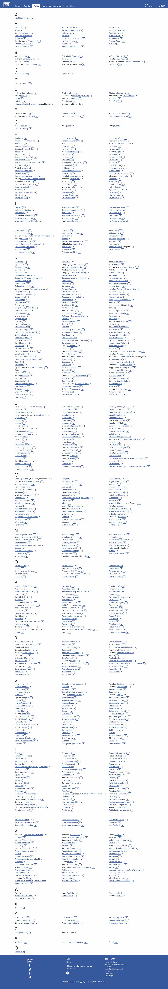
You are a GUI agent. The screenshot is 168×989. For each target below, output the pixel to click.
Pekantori (113, 594)
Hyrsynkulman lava (116, 189)
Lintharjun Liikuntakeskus (131, 439)
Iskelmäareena (115, 218)
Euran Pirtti (113, 101)
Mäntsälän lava (21, 519)
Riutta (72, 661)
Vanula (17, 853)
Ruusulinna (66, 671)
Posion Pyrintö (115, 616)
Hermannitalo (67, 165)
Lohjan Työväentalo (116, 450)
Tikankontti (74, 783)
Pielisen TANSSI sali (69, 602)
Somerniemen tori (116, 724)
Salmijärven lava (21, 692)
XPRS (22, 908)
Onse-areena (114, 568)
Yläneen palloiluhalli (117, 920)
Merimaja (72, 492)
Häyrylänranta (114, 195)
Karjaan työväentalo (23, 286)
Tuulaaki (25, 802)
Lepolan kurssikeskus (70, 434)
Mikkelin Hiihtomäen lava (119, 503)
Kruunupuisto (28, 356)
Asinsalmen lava (68, 41)
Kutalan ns (66, 378)
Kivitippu (26, 329)
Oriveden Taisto (21, 574)
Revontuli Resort (78, 655)
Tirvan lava (19, 785)
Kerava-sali (66, 308)
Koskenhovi (19, 346)
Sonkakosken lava (116, 727)
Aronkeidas (32, 41)
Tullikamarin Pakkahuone (25, 794)
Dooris (25, 83)
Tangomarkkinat (68, 764)
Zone (72, 932)
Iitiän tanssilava (115, 210)
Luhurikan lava (115, 455)
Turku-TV (112, 796)
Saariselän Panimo (124, 684)
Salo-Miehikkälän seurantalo (73, 692)
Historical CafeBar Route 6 (119, 173)
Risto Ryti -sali (67, 658)
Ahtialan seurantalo (69, 27)
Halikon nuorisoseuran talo (120, 143)
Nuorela (112, 550)
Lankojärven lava (115, 415)
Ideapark (18, 207)
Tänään (18, 6)
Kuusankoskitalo (115, 383)
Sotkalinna (19, 730)
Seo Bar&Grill (20, 711)
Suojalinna (19, 735)
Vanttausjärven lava (117, 851)
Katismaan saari (68, 291)
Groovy (25, 128)
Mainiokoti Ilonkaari (32, 481)
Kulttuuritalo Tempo (36, 367)
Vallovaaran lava (68, 843)
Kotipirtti (74, 351)
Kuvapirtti (113, 386)
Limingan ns (67, 439)
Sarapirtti (18, 700)
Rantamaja (29, 650)
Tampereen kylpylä (69, 761)
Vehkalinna (113, 856)
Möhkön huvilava (69, 525)
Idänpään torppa (68, 207)
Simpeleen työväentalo (118, 716)
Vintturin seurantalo (23, 870)
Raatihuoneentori (116, 642)
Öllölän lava (19, 952)
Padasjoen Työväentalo (24, 586)
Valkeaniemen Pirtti (22, 843)
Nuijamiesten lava (69, 548)
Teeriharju (113, 777)
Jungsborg (113, 241)
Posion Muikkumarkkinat (72, 616)
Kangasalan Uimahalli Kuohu (26, 278)
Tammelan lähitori (22, 761)
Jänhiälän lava (20, 249)
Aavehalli (18, 27)
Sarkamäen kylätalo (69, 700)
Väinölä (26, 878)
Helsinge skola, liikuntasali (72, 162)
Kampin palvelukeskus (23, 275)
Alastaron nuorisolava (23, 36)
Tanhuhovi (113, 764)
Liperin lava (19, 442)
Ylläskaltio (71, 920)
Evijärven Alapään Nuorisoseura (27, 104)
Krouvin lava (67, 354)
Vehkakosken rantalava (71, 856)
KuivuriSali (19, 362)
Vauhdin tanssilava (22, 856)
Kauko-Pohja (20, 299)
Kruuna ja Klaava (123, 354)
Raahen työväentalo (23, 642)
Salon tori (113, 692)
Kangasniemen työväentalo (73, 278)
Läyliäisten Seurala (22, 469)
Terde (17, 780)
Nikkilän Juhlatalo (69, 542)
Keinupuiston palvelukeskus (120, 299)
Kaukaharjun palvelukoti (71, 297)
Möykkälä (112, 525)
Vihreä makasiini (115, 862)
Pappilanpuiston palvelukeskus (74, 591)
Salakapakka (122, 686)
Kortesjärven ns (68, 343)
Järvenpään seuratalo (23, 252)
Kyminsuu (123, 389)
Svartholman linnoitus (23, 738)
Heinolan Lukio (115, 157)
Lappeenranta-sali (116, 417)
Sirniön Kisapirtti (68, 719)
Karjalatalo (66, 286)
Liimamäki (19, 439)
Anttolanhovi (114, 38)
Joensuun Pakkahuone (71, 233)
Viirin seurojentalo (116, 864)
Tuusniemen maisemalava (119, 802)
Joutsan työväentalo (117, 238)
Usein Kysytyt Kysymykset (114, 969)
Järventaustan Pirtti (69, 252)
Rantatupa (66, 650)
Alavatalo (65, 36)
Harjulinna (66, 154)
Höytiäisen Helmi (68, 198)
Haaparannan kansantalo (25, 141)
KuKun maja (19, 365)
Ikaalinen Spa (20, 213)
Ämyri (111, 942)
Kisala (125, 321)
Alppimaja (19, 38)
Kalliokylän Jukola (116, 270)
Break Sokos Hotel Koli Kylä (133, 61)
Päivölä (65, 632)
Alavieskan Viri (114, 36)
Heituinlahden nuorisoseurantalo (28, 162)
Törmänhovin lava (22, 810)
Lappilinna (19, 420)
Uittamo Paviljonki (22, 819)
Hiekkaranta (25, 168)
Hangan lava (114, 149)
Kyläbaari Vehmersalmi (71, 389)
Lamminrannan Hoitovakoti (120, 412)
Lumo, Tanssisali (68, 458)
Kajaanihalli (19, 264)
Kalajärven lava (21, 267)
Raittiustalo (66, 644)
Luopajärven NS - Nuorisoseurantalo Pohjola (127, 458)
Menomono (27, 489)
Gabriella (23, 126)
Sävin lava (18, 743)
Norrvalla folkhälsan (117, 545)
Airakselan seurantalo (70, 30)
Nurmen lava (67, 553)
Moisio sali (19, 506)
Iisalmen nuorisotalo (117, 207)
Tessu (122, 780)
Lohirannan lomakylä (117, 447)
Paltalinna (19, 589)
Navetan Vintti (67, 540)
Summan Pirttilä (21, 733)
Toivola (64, 785)
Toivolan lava (114, 785)
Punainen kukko (28, 627)
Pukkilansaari (114, 624)
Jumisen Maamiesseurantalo (73, 241)
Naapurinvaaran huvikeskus (26, 537)
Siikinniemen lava (69, 716)
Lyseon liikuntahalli (22, 464)
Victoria (70, 862)
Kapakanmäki (20, 283)
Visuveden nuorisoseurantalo (120, 870)
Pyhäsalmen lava (115, 629)
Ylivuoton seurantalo (23, 920)
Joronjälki (24, 238)
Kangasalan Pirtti (115, 275)
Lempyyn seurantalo (117, 431)
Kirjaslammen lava (69, 321)
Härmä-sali (19, 195)
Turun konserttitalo (33, 799)
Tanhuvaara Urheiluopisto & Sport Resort (31, 767)
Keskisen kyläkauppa (117, 310)
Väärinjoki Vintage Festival (119, 881)
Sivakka (65, 722)
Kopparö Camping (124, 340)
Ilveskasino (113, 215)
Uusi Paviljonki (115, 825)
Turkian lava (66, 796)
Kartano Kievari (115, 286)
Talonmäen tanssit (69, 758)
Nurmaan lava (20, 553)
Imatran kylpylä (68, 218)
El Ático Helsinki (68, 93)
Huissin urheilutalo (22, 187)
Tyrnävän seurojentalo (118, 804)
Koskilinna (66, 348)
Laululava (112, 423)
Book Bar (68, 61)
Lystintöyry (66, 464)
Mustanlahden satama (118, 508)
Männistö (65, 516)
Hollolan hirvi (75, 179)
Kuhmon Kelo (123, 356)
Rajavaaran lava (115, 644)
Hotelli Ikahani (67, 184)
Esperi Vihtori (67, 101)
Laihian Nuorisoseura (70, 407)
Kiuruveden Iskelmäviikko (119, 327)
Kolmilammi (66, 335)
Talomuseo (19, 758)
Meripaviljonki (29, 495)
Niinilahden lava (21, 542)
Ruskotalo (113, 669)
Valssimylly (19, 845)
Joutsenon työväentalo (24, 241)
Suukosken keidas (116, 735)
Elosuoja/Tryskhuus (80, 96)
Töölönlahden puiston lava (119, 810)
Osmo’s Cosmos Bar (78, 574)
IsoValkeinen (72, 221)
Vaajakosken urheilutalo (33, 835)
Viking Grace (23, 867)
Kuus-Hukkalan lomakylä (24, 383)
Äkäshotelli (19, 942)
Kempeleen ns (114, 305)
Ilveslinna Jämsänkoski (24, 218)
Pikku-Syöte (119, 602)
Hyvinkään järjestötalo (23, 192)
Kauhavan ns (20, 297)
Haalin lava (19, 138)
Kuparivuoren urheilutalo (119, 373)
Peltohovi (24, 597)
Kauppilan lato (67, 299)
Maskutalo (66, 487)
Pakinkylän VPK (115, 586)
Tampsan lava (20, 764)
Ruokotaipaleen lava (23, 669)
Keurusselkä (72, 313)
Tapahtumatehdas (69, 772)
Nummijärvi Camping (70, 550)
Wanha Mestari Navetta (24, 895)
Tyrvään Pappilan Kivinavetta (34, 807)
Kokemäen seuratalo (70, 332)
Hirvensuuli (66, 173)
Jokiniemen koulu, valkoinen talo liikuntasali (32, 236)
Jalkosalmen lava (21, 230)
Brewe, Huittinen (30, 64)
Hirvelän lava (20, 173)
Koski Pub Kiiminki (22, 348)
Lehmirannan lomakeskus (119, 426)
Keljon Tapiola (20, 302)
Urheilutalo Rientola (70, 822)
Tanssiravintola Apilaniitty (72, 769)
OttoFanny (113, 574)
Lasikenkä (123, 420)
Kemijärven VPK (68, 305)
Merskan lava (67, 495)
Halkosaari (66, 146)
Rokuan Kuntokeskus (28, 663)
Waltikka (70, 893)
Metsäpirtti (113, 500)
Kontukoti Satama (69, 337)
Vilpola (111, 867)
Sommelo (24, 727)
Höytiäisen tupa (115, 198)
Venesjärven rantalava (71, 859)
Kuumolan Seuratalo (117, 378)
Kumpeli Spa (72, 367)
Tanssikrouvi (114, 767)
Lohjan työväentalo (22, 453)
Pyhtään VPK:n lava (22, 629)
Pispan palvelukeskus (70, 608)
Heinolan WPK (67, 160)
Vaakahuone (75, 835)
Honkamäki (66, 181)
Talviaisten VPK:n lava (117, 758)
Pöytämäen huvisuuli (117, 632)
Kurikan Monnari (80, 375)
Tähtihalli (65, 807)
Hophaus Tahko (28, 184)
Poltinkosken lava (116, 613)
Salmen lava (66, 689)
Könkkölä (18, 397)
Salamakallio (20, 689)
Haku (72, 6)
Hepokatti (113, 162)
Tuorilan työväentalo (23, 796)
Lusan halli (66, 461)
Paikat (36, 6)
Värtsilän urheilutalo (117, 878)
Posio (22, 616)
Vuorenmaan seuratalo (71, 875)
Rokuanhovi (80, 663)
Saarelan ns (19, 684)
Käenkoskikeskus (21, 394)
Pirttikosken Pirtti (21, 608)
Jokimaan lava (114, 233)
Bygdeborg (113, 64)
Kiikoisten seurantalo (117, 313)
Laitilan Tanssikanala (70, 412)
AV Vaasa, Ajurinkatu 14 (71, 46)
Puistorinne (66, 624)
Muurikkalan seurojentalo (72, 511)
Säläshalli (65, 741)
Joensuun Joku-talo (22, 233)
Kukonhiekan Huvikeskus (119, 362)
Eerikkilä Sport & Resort (24, 93)
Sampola (25, 697)
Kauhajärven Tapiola (117, 294)
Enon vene (74, 98)
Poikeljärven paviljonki (24, 613)
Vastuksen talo (115, 853)
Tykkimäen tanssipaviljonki (25, 804)
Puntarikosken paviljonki (71, 627)
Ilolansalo (30, 215)
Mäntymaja (19, 522)
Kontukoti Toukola (116, 337)
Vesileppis (19, 862)
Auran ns (112, 44)
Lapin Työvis (66, 417)
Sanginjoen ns (67, 697)
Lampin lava (66, 415)
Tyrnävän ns (66, 804)
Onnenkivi (74, 568)
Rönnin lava (66, 674)
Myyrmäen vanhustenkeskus (26, 516)
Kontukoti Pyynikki (22, 337)
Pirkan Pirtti (113, 605)
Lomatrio (73, 455)
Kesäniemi (22, 313)
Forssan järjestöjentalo (71, 116)
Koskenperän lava (116, 346)
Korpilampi (24, 343)
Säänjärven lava (115, 743)
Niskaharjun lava (115, 542)
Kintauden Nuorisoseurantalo (74, 316)
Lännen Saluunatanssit (71, 466)
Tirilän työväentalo (116, 783)
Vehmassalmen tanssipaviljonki (27, 859)
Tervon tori (66, 780)
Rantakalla (71, 647)
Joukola (65, 238)
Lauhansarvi (67, 423)
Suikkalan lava (114, 730)
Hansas (17, 151)
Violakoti (65, 870)
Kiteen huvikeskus (22, 327)
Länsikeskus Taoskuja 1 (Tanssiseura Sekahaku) (128, 466)
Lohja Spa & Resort (22, 450)
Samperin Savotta (74, 695)
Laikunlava (19, 409)
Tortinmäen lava (68, 788)
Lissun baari (66, 442)
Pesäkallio (19, 600)
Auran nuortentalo (22, 46)
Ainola (17, 30)
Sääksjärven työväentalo (71, 743)
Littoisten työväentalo (23, 447)
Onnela (17, 568)
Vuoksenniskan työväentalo (26, 875)
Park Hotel (19, 594)
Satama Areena (21, 703)
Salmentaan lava (115, 689)
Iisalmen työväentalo (23, 210)
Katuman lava (114, 291)
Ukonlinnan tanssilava (70, 819)
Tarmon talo (66, 775)
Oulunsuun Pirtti (68, 576)
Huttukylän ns (114, 187)
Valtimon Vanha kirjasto (118, 845)
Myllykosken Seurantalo (118, 511)
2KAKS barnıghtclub (23, 18)
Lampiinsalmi (41, 415)
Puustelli (118, 627)
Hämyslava (113, 192)
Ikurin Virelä (66, 213)
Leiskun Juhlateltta (22, 431)
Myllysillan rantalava (117, 514)
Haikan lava (19, 143)
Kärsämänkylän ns (69, 394)
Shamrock (26, 716)
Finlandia (69, 113)
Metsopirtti (113, 498)
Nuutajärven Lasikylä (78, 556)
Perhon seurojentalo (70, 597)
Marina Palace (73, 484)
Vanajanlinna (27, 848)
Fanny (27, 113)
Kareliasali (66, 283)
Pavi (72, 594)
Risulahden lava (115, 658)
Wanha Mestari (115, 893)
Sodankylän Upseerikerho (25, 724)
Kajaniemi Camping (77, 264)
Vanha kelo (74, 848)
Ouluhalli (18, 576)
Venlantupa (113, 859)
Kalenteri (27, 6)
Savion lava (113, 705)
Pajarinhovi (66, 586)
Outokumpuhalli (115, 576)
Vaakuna (118, 835)
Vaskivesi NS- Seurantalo (71, 853)
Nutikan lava (20, 556)
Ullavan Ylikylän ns (116, 819)
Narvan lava (113, 537)
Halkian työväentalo (23, 146)
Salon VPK (19, 695)
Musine (120, 506)
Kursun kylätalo (115, 375)
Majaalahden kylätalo (117, 481)
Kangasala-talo (68, 275)
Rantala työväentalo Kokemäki (121, 647)
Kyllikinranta (20, 389)
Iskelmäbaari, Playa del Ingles (26, 221)
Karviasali (34, 289)
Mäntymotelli (67, 522)
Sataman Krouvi (68, 703)
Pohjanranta (78, 610)
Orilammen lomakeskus (24, 571)
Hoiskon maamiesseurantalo (26, 176)
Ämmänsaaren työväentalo (72, 942)
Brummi (78, 64)
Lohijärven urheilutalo (70, 447)
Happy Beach (72, 151)
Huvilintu (18, 189)
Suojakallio (66, 733)
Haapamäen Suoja (116, 138)
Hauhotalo (113, 154)
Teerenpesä (74, 777)
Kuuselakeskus (20, 386)
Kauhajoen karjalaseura (24, 294)
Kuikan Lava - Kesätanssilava (26, 359)
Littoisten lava (114, 445)
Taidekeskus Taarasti (23, 756)
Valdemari (26, 840)
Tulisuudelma (122, 791)
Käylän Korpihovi (115, 394)
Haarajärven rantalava (118, 141)
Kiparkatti (113, 316)
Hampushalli (67, 149)
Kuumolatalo (20, 381)
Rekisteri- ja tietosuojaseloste (115, 964)
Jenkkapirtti (113, 230)
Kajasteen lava (114, 264)
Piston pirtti (19, 610)
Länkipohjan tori (21, 466)
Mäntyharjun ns (115, 519)
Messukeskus (20, 498)
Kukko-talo (66, 362)
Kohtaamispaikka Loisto (71, 329)
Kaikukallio (66, 262)
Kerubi (72, 310)
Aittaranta (26, 33)
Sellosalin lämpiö (115, 708)
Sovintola (65, 730)
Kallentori (18, 270)
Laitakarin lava (67, 409)
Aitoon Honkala (115, 30)
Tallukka (118, 756)
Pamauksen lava (68, 589)
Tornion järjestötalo (22, 788)
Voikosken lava (20, 872)
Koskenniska (72, 346)
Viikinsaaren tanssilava (24, 864)
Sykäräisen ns (67, 738)
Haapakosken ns (68, 138)
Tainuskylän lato (68, 756)
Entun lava (113, 98)
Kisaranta (112, 324)
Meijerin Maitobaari (117, 487)
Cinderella (24, 74)
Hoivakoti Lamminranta (71, 176)
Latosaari (18, 423)
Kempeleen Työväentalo (24, 308)
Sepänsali (65, 711)
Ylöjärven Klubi (28, 923)
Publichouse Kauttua (32, 621)
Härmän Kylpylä (68, 195)
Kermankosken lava (22, 310)
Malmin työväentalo (23, 484)
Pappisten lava (115, 591)
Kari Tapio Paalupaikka (118, 283)
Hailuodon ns (67, 143)
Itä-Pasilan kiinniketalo (118, 221)
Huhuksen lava (115, 184)
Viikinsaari (74, 864)
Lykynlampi (113, 461)
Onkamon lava (20, 566)
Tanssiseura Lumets (22, 772)
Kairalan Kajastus (116, 262)
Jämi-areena (66, 247)
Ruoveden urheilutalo (70, 669)
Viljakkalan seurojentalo (81, 867)
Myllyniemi (66, 514)
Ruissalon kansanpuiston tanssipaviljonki (125, 663)
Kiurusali (65, 327)
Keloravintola (20, 305)
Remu (24, 655)
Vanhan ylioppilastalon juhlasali (121, 848)
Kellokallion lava (68, 302)
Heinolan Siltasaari (22, 160)
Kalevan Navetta (128, 267)
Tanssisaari (113, 769)
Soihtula (65, 724)
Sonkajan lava (67, 727)
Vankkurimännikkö (69, 851)
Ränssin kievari (21, 674)
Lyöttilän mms (114, 464)
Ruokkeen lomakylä (69, 666)
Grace (116, 126)
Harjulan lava (20, 154)
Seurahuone (25, 714)
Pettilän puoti (67, 600)
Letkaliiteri (113, 434)
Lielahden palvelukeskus (71, 436)
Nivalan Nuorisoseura (23, 545)
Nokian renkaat (68, 545)
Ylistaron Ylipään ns (116, 917)
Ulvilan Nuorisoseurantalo (25, 822)
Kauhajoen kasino (69, 294)
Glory (69, 126)
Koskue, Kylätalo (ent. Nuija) (26, 351)
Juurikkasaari (74, 244)
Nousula (18, 548)
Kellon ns (112, 302)
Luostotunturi (25, 461)
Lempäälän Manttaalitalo (25, 434)
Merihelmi (19, 492)
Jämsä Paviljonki (115, 247)
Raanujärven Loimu (69, 642)
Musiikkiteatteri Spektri (71, 506)
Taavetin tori (67, 753)
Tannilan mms (67, 767)
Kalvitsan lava (114, 272)
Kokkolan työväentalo (117, 332)
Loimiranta (121, 453)
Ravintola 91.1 (28, 652)
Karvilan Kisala (67, 289)
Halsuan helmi (28, 149)
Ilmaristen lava (115, 213)
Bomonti (25, 61)
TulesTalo (65, 791)
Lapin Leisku (20, 417)
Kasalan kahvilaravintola (126, 289)
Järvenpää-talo (115, 249)
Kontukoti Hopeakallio (118, 335)
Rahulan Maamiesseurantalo (26, 644)
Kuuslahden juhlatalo (70, 386)
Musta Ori (74, 508)
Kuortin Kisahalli (68, 373)
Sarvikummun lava (116, 700)
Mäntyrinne (19, 525)
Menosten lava (68, 489)
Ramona (28, 647)
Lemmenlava (67, 431)
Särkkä (111, 741)
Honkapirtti (113, 181)
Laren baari (66, 420)
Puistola (112, 621)
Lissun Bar (113, 442)
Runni (25, 666)
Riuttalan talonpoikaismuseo (120, 661)
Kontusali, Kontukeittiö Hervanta (75, 340)
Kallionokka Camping (77, 272)
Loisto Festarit (20, 455)
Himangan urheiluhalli (23, 170)
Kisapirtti (65, 324)
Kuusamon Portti (82, 383)
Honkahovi (113, 179)
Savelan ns (66, 705)
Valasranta (113, 837)
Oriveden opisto (115, 571)
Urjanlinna (113, 822)
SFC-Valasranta (118, 714)
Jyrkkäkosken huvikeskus (24, 247)
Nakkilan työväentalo (70, 537)
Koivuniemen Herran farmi (25, 332)
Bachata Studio (21, 56)
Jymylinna (113, 244)
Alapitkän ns (114, 33)
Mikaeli (64, 503)
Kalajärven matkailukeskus (72, 267)
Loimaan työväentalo (70, 453)
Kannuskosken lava (22, 281)
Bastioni (65, 59)
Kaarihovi (18, 262)
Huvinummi (66, 189)
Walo (17, 893)
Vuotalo (112, 875)
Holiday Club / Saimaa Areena (32, 179)
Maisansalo (69, 481)
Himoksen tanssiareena (71, 170)
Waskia (119, 895)
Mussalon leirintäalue (23, 508)
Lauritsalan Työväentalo (71, 426)
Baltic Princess (73, 56)
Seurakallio (66, 714)
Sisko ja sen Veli (118, 719)
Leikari (70, 428)
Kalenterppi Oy (79, 982)
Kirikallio (65, 319)
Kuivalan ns (66, 359)
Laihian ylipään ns (116, 407)
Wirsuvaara (27, 898)
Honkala (29, 181)
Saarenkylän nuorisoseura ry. (73, 684)
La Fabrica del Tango (32, 407)
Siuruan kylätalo (21, 722)
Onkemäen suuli (115, 566)
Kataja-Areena (20, 291)
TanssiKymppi (20, 769)
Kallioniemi (19, 272)
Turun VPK (113, 799)
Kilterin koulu (20, 316)
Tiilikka (25, 783)
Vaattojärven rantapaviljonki (73, 837)
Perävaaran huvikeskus (118, 597)
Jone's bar (66, 236)
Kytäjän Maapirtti (21, 392)
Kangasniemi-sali (115, 278)
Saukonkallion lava (116, 703)
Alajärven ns (67, 33)
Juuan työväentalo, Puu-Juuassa (27, 244)
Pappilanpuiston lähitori (24, 591)
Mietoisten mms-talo (23, 503)
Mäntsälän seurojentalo (71, 519)
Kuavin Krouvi (75, 356)
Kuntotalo (18, 370)
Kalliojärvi (76, 270)
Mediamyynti (109, 976)
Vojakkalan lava (68, 872)
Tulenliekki (19, 791)
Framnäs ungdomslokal (118, 116)
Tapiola (17, 775)
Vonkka (119, 872)
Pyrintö (17, 632)
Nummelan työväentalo (24, 550)
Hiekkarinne (66, 168)
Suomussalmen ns (69, 735)
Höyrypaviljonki (21, 198)
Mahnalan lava (115, 479)
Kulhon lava (66, 365)
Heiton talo (113, 160)
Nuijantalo (113, 548)
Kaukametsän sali (116, 297)
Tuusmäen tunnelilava (70, 802)
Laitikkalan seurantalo (118, 409)
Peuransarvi (113, 600)
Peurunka (30, 602)
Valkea (76, 840)
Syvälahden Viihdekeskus (25, 741)
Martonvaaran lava (22, 487)
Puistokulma (67, 621)
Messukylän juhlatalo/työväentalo (75, 498)
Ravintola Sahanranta (70, 652)
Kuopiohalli (66, 370)
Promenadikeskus (69, 618)
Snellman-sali (114, 722)
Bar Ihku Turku (29, 59)
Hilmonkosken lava (116, 168)
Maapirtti (65, 479)
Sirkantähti (24, 719)
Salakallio (65, 686)
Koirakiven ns (114, 329)
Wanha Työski (67, 895)
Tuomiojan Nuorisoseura (92, 794)
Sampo (120, 695)
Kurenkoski (24, 375)
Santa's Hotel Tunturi (117, 697)
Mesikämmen (120, 495)
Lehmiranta (29, 428)
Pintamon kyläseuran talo (25, 605)
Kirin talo (18, 321)
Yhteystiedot (109, 973)
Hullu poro (75, 187)
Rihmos (112, 655)
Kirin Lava (113, 319)
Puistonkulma (20, 624)
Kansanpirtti (67, 281)
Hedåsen (65, 157)
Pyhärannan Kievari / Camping (82, 629)
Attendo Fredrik (115, 41)
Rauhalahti (124, 650)
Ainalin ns (113, 27)
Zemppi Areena (21, 932)
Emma (17, 98)
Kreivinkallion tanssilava (131, 351)
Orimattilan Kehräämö (71, 571)
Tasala (118, 775)
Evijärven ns (66, 104)
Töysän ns (66, 810)
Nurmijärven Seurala (117, 553)
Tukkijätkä (121, 788)
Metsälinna (19, 500)
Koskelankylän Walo (117, 343)
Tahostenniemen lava (117, 753)
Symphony (116, 738)
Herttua (118, 165)
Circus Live (66, 74)
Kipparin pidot (20, 319)
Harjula (118, 151)
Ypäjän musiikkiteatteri (71, 923)
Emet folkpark (128, 96)
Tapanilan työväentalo (117, 772)
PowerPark (19, 618)
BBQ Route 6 (122, 59)
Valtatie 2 (65, 845)
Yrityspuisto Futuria (116, 923)
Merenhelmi (114, 489)
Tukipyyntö (69, 962)
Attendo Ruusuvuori (23, 44)
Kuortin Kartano (21, 373)
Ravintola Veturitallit (125, 652)
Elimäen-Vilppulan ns (117, 93)
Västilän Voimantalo (70, 881)
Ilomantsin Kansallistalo (71, 215)
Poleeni (78, 613)
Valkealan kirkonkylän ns (119, 840)
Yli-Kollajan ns (20, 917)
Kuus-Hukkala (122, 381)
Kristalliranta (20, 354)
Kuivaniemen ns (115, 359)
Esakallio (18, 101)
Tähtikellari (121, 807)
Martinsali (113, 484)
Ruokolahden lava (116, 666)
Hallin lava (113, 146)
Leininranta (116, 428)
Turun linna (66, 799)
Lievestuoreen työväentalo (119, 436)
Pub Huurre (113, 618)
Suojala (112, 733)
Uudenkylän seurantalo (24, 825)
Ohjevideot (109, 967)
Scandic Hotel (20, 708)
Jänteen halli (67, 249)
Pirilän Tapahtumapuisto (71, 605)
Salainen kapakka (21, 686)
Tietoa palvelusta (111, 962)
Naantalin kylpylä (69, 534)
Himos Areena (114, 170)
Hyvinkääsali (67, 192)
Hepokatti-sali (20, 165)
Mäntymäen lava (115, 522)
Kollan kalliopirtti (21, 335)
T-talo (17, 753)
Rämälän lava (114, 671)
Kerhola (112, 308)
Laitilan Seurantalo (22, 412)
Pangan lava (114, 589)
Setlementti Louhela (117, 711)
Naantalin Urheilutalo (117, 534)
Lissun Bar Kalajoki (22, 445)
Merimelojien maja (116, 492)
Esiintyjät (57, 6)
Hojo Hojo (124, 176)
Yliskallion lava (67, 917)
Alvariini (78, 38)
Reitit (65, 6)
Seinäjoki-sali (67, 708)
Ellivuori (23, 96)
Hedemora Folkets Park (24, 157)
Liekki (24, 436)
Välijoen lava (67, 878)
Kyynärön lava (67, 392)
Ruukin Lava (19, 671)
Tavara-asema (20, 777)
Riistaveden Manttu (22, 658)
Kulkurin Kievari (126, 365)
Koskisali (112, 348)
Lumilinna (18, 458)
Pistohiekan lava (115, 608)
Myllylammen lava (22, 514)
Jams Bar (65, 230)
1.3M (162, 6)
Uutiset (107, 971)
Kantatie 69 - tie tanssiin (118, 281)
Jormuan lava (114, 236)
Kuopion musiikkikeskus (118, 370)
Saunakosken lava (22, 705)
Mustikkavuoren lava (23, 511)
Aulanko (65, 44)
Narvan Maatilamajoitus (24, 540)
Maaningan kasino (22, 479)
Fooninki (31, 116)
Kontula (25, 340)
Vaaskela (18, 837)
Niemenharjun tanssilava (119, 540)
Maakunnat (46, 6)
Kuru (24, 378)
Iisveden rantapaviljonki (71, 210)
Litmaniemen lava (69, 445)
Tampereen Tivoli (116, 761)
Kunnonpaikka (126, 367)
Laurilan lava (20, 426)
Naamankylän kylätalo (23, 534)
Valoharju (113, 843)
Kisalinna (23, 324)
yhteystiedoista (71, 968)
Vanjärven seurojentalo (24, 851)
